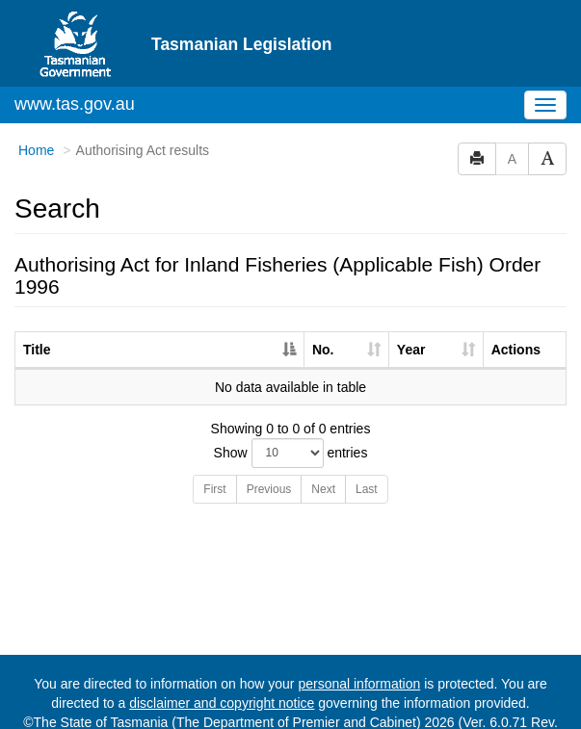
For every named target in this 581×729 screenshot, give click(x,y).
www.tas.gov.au (74, 68)
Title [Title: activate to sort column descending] (37, 314)
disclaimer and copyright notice (221, 667)
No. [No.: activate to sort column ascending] (323, 314)
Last (367, 453)
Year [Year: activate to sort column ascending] (411, 314)
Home (36, 114)
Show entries (291, 417)
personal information (359, 648)
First (214, 453)
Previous (269, 453)
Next (323, 453)
